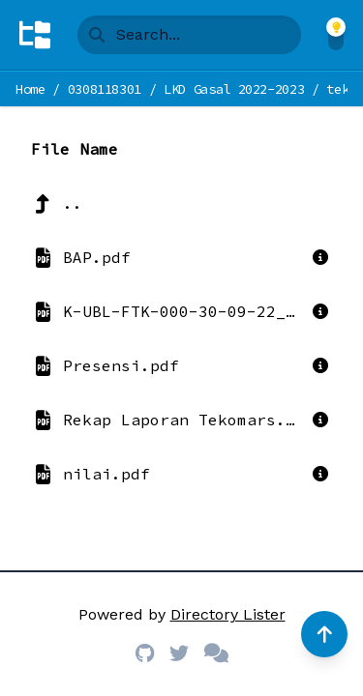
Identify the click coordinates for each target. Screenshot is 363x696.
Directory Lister (228, 614)
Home (30, 89)
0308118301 (105, 89)
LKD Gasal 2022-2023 (234, 89)
